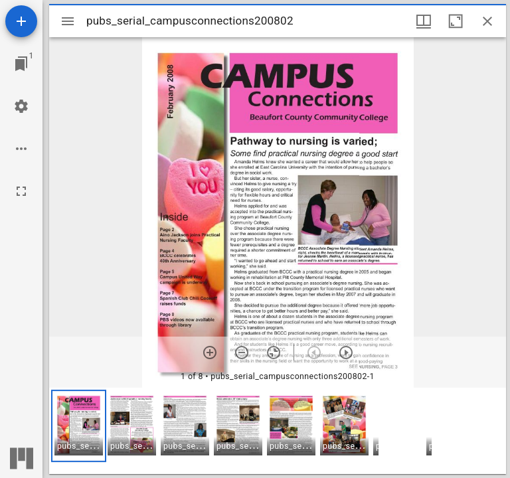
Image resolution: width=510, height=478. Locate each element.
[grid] (277, 431)
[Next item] (346, 352)
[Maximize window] (455, 21)
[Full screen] (21, 191)
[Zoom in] (210, 352)
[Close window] (487, 21)
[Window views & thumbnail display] (424, 21)
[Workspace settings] (21, 106)
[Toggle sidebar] (68, 21)
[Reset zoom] (274, 352)
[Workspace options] (21, 149)
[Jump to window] (21, 64)
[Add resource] (21, 21)
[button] (78, 426)
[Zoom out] (242, 352)
